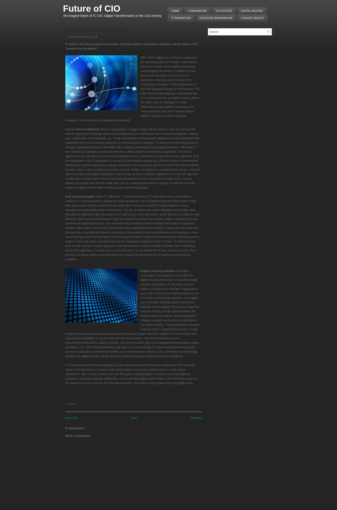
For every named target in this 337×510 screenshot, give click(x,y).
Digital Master (252, 11)
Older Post (196, 418)
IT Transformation (102, 403)
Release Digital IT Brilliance (96, 30)
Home (175, 11)
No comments (107, 37)
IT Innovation (181, 18)
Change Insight (252, 18)
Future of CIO (92, 8)
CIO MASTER (224, 11)
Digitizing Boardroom (215, 18)
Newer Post (71, 418)
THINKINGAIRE (197, 11)
